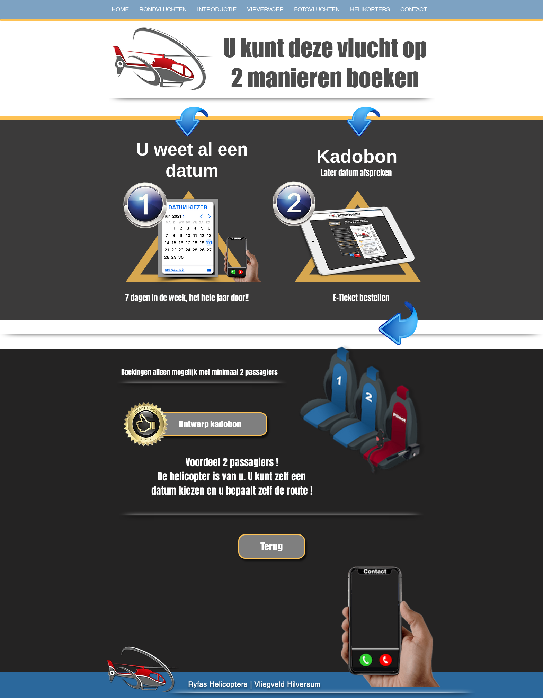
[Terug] (271, 546)
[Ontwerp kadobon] (210, 424)
